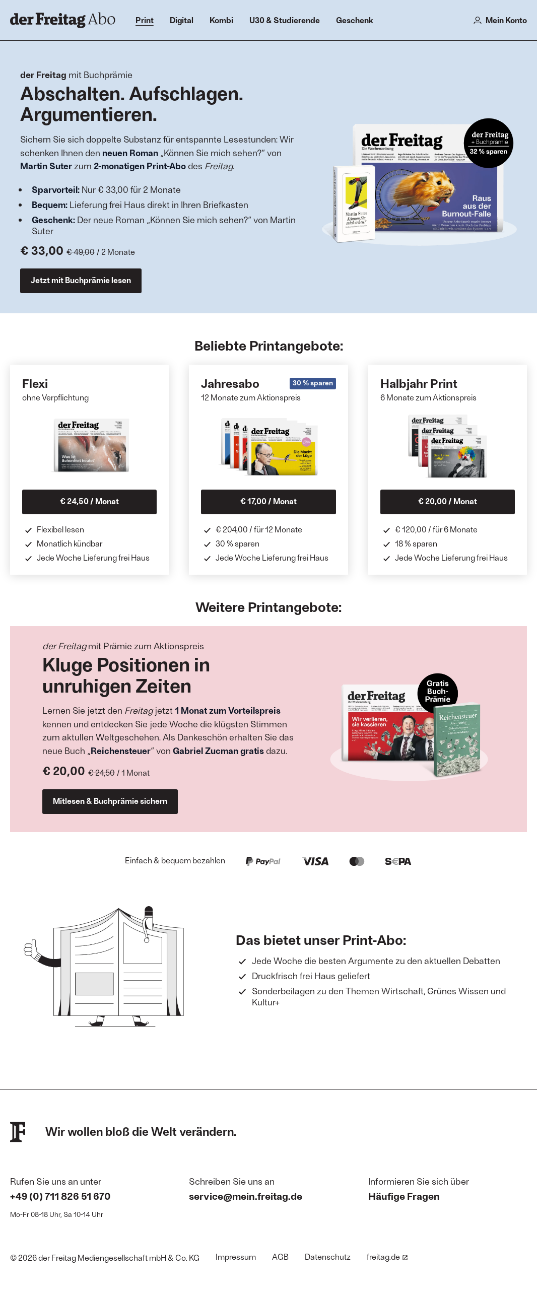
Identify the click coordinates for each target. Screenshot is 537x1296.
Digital (181, 20)
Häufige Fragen (404, 1196)
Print (145, 20)
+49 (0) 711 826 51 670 (60, 1196)
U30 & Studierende (284, 20)
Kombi (221, 20)
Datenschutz (328, 1256)
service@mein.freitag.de (245, 1196)
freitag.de (387, 1256)
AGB (280, 1256)
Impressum (236, 1256)
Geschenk (354, 20)
